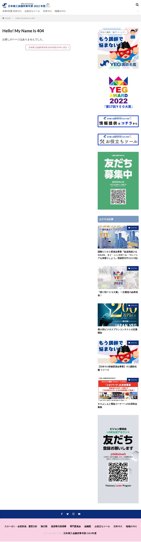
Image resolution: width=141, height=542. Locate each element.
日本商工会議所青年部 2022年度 (80, 533)
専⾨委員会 (75, 527)
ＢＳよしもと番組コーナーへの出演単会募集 (117, 406)
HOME (8, 18)
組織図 (87, 527)
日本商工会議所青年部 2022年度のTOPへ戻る (48, 47)
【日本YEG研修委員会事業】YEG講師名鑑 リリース (117, 369)
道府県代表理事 (58, 527)
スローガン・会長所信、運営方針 (20, 527)
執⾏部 (44, 527)
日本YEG (47, 11)
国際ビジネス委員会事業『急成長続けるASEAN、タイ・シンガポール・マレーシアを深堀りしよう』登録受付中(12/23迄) (118, 255)
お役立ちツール (32, 11)
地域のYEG (60, 11)
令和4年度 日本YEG (12, 11)
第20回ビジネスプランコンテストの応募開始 (117, 331)
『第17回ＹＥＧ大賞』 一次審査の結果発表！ (118, 294)
